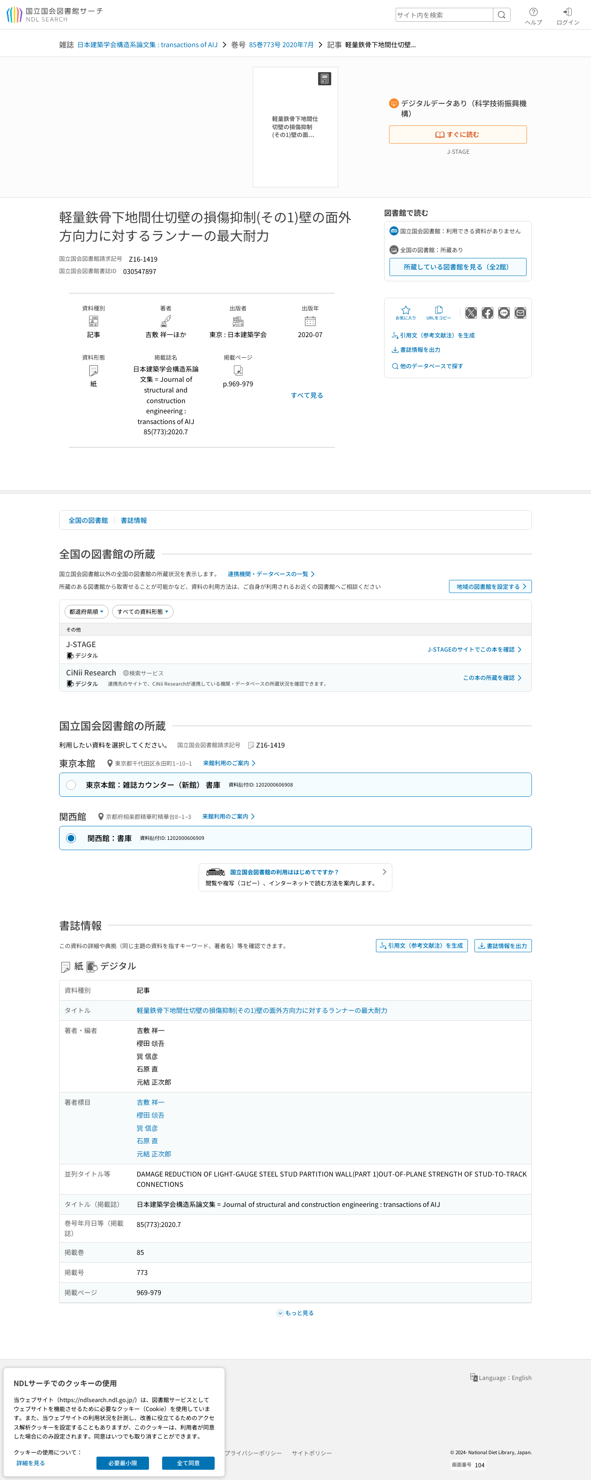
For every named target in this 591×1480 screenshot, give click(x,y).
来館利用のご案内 (231, 763)
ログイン (568, 15)
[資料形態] (143, 611)
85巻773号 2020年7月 (281, 44)
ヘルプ (533, 15)
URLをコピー (438, 313)
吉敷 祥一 (151, 1102)
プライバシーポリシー (253, 1453)
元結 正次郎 (154, 1153)
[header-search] (453, 15)
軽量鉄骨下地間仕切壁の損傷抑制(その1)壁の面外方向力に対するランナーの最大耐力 (262, 1010)
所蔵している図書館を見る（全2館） (458, 266)
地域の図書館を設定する (493, 586)
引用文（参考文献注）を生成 (433, 335)
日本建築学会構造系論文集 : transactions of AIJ (147, 44)
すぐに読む (457, 134)
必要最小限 (122, 1463)
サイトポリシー (312, 1453)
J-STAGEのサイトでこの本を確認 (476, 649)
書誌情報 (134, 520)
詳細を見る (30, 1463)
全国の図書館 (88, 520)
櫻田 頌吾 (151, 1115)
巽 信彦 (147, 1128)
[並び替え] (86, 611)
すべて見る (307, 395)
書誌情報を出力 (415, 349)
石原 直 (147, 1140)
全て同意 (188, 1463)
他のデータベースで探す (427, 366)
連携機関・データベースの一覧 (273, 574)
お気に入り (406, 313)
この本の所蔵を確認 (494, 678)
